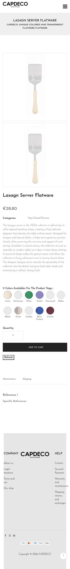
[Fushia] (29, 310)
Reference (9, 395)
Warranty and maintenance (61, 483)
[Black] (8, 310)
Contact (59, 463)
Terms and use (9, 481)
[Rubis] (61, 295)
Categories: (9, 218)
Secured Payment (59, 471)
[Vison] (18, 310)
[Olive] (29, 295)
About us (8, 463)
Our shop (9, 488)
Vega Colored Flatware (38, 218)
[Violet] (39, 295)
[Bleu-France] (39, 310)
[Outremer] (18, 295)
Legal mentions (8, 471)
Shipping (27, 379)
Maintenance (9, 379)
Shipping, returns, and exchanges (60, 497)
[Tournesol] (50, 295)
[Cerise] (50, 310)
